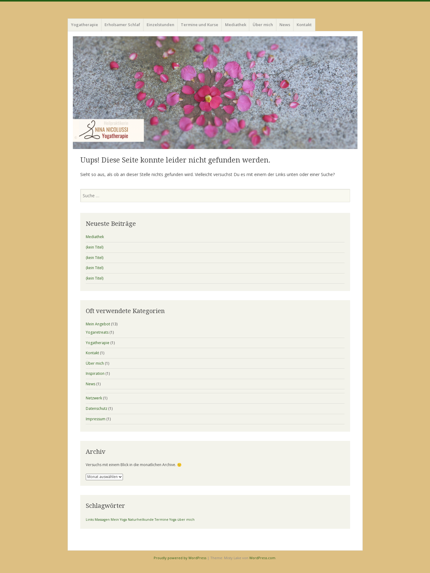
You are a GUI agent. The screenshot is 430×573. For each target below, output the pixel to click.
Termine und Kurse (199, 24)
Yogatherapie (84, 24)
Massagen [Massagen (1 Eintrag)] (102, 519)
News (284, 24)
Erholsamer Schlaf (122, 24)
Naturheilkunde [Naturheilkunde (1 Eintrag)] (141, 519)
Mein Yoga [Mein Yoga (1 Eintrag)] (119, 519)
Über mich (263, 24)
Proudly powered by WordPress (180, 557)
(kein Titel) (94, 247)
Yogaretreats (97, 332)
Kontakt (304, 24)
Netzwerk (94, 398)
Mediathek (235, 24)
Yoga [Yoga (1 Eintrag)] (172, 519)
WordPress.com (262, 557)
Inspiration (95, 373)
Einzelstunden (160, 24)
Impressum (95, 419)
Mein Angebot (98, 324)
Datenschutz (96, 408)
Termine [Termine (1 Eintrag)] (161, 519)
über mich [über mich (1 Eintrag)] (186, 519)
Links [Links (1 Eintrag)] (90, 519)
